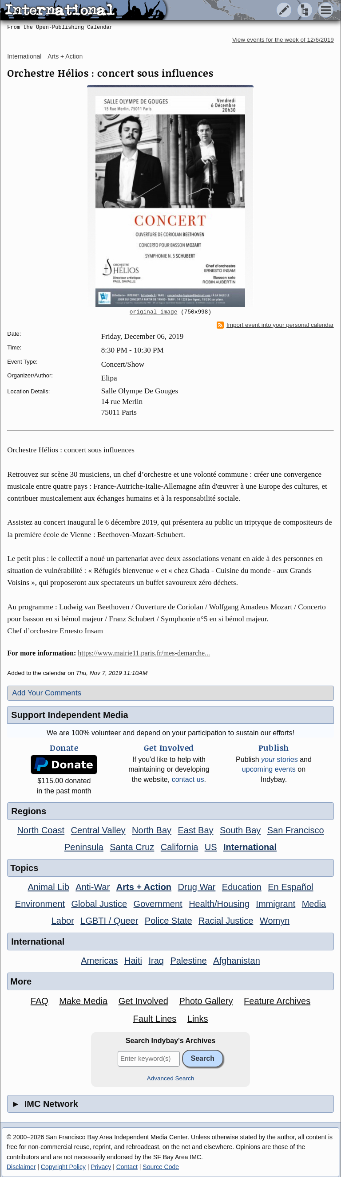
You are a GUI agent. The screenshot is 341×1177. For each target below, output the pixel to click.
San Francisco (295, 830)
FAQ (39, 1001)
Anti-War (92, 887)
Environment (40, 904)
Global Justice (99, 904)
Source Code (161, 1166)
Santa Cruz (132, 847)
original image (154, 312)
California (179, 847)
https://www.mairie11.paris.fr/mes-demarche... (144, 653)
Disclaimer (21, 1166)
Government (158, 904)
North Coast (40, 830)
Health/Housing (219, 904)
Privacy (101, 1166)
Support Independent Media (69, 715)
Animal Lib (48, 887)
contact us (188, 779)
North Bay (151, 830)
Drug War (197, 887)
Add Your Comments (46, 693)
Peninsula (83, 847)
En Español (290, 887)
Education (242, 887)
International (24, 56)
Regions (28, 811)
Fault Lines (154, 1019)
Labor (63, 921)
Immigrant (275, 904)
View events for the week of (283, 39)
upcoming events (269, 769)
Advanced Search (170, 1078)
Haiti (133, 960)
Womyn (274, 921)
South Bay (240, 830)
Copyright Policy (63, 1166)
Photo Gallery (206, 1001)
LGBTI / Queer (109, 921)
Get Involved (143, 1001)
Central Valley (98, 830)
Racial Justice (225, 921)
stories (279, 759)
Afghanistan (236, 960)
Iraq (155, 960)
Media (314, 904)
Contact (127, 1166)
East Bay (195, 830)
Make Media (83, 1001)
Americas (99, 960)
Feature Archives (277, 1001)
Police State (168, 921)
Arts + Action (65, 56)
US (211, 847)
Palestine (188, 960)
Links (197, 1019)
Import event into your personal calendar (275, 325)
